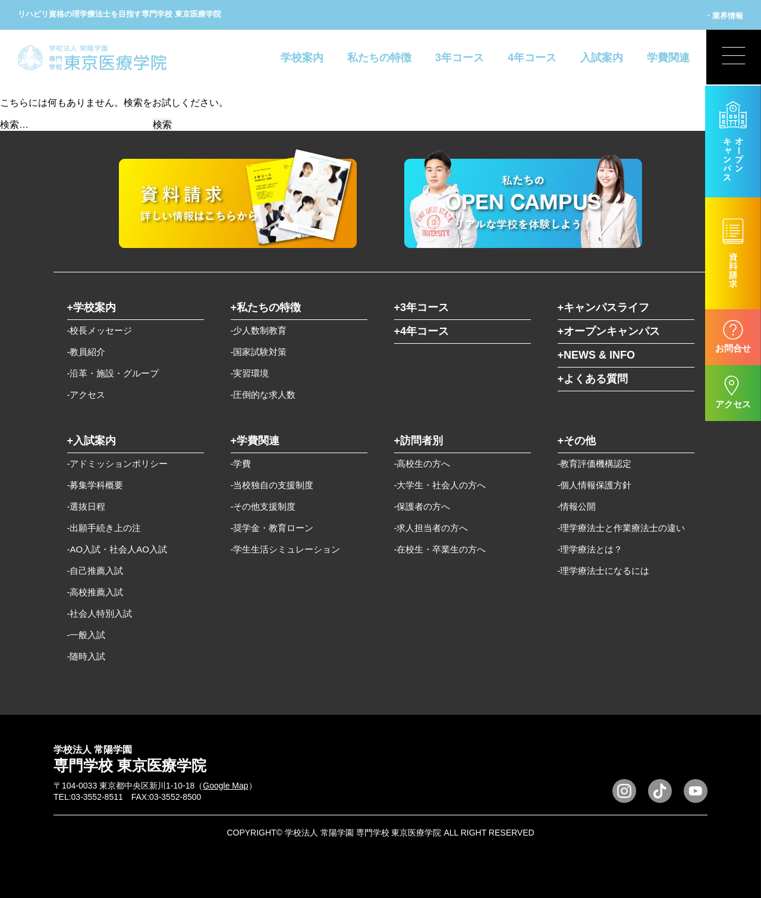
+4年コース (421, 331)
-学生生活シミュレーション (286, 549)
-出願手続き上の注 (104, 528)
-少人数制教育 (259, 330)
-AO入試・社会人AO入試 (117, 549)
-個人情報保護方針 (595, 485)
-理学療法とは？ (590, 549)
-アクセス (86, 395)
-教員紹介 (86, 352)
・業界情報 (724, 15)
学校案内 (302, 58)
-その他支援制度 (263, 506)
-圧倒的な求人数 (263, 395)
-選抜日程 (86, 506)
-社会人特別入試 (100, 613)
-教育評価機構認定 (595, 464)
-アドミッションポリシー (117, 464)
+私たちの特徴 (266, 307)
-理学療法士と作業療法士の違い (621, 528)
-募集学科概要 (95, 485)
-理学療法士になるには (604, 571)
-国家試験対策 (259, 352)
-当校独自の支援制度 (272, 485)
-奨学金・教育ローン (272, 528)
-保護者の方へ (422, 506)
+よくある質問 (593, 379)
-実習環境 (250, 373)
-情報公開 (577, 506)
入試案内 (601, 58)
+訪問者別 (419, 441)
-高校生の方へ (422, 464)
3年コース (459, 58)
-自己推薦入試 (95, 571)
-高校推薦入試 (95, 592)
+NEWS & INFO (597, 355)
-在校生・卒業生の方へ (440, 549)
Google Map (225, 785)
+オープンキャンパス (609, 331)
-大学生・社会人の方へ (440, 485)
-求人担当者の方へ (431, 528)
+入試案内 (92, 441)
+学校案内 (92, 307)
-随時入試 (86, 656)
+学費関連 (255, 441)
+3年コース (421, 307)
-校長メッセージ (100, 330)
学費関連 (668, 58)
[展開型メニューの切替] (733, 58)
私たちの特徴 (379, 58)
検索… (14, 125)
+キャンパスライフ (604, 307)
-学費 (241, 464)
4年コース (532, 58)
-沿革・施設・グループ (113, 373)
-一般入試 (86, 635)
